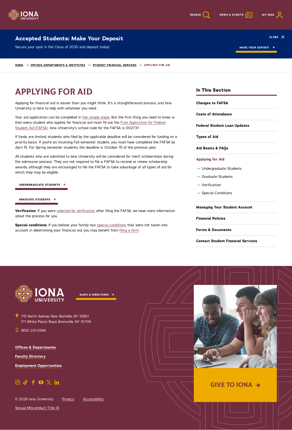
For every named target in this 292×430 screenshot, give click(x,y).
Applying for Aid (210, 159)
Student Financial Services (115, 65)
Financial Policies (210, 218)
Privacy (68, 399)
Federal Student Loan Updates (222, 125)
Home (19, 65)
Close (276, 36)
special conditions (111, 225)
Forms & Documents (213, 229)
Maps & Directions (94, 295)
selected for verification (76, 210)
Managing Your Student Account (224, 207)
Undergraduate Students (222, 168)
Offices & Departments (35, 347)
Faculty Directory (30, 356)
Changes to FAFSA (212, 103)
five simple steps (96, 117)
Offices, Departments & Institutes (58, 65)
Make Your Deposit (254, 47)
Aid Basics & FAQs (212, 148)
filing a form (129, 230)
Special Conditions (217, 193)
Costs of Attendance (214, 114)
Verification (211, 185)
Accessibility (93, 399)
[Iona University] (24, 15)
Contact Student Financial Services (226, 241)
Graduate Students (217, 176)
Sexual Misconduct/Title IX (37, 408)
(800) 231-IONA (33, 330)
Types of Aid (207, 136)
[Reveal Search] (196, 15)
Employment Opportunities (38, 365)
